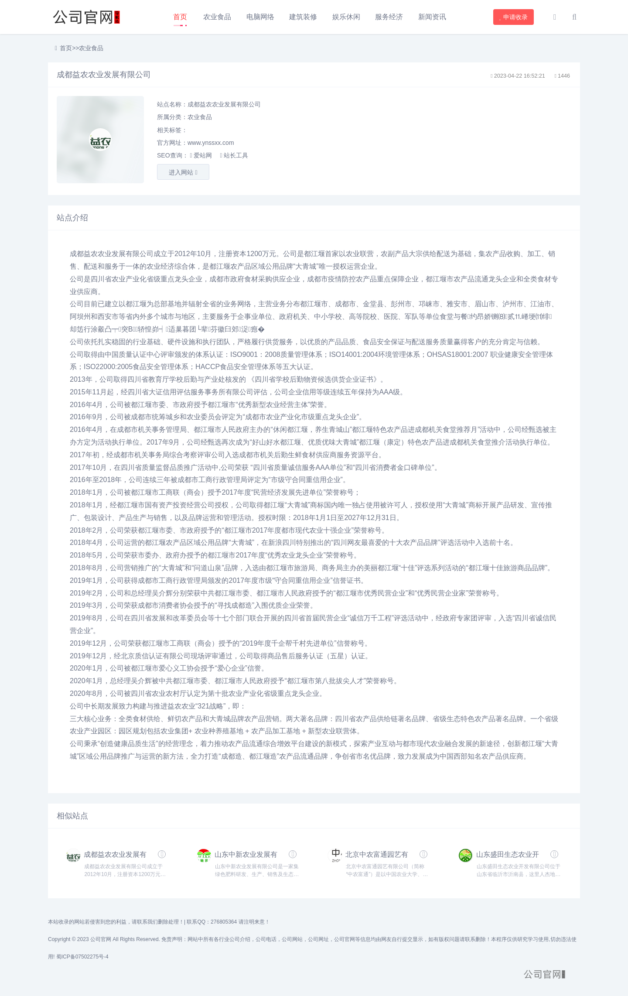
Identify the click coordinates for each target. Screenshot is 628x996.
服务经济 (389, 17)
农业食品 (217, 17)
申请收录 (514, 17)
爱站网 (201, 155)
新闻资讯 (432, 17)
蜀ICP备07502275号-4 (82, 957)
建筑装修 (303, 17)
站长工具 (234, 155)
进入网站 (183, 172)
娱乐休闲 (346, 17)
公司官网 (100, 939)
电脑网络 (260, 17)
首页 (180, 17)
